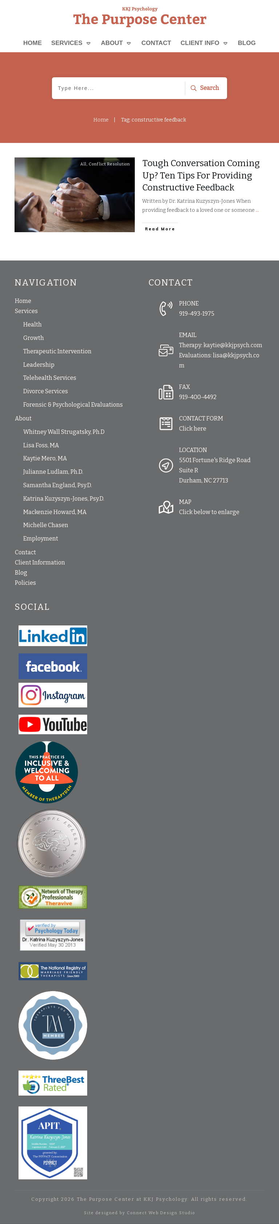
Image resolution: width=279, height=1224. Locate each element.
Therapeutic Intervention (57, 351)
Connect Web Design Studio (161, 1213)
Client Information (40, 562)
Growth (33, 337)
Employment (40, 538)
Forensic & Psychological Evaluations (73, 404)
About (23, 418)
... (257, 210)
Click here (192, 428)
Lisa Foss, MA (41, 445)
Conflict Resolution (109, 164)
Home (23, 300)
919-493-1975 (196, 313)
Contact (25, 552)
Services (26, 311)
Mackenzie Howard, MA (54, 512)
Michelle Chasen (45, 525)
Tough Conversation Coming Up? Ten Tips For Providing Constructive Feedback (201, 175)
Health (32, 324)
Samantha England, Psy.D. (57, 485)
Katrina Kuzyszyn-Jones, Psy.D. (63, 498)
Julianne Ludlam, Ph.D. (53, 471)
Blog (21, 572)
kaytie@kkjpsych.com (232, 345)
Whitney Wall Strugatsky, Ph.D (64, 431)
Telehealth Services (49, 377)
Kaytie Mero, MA (45, 458)
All (83, 164)
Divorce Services (45, 391)
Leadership (38, 364)
